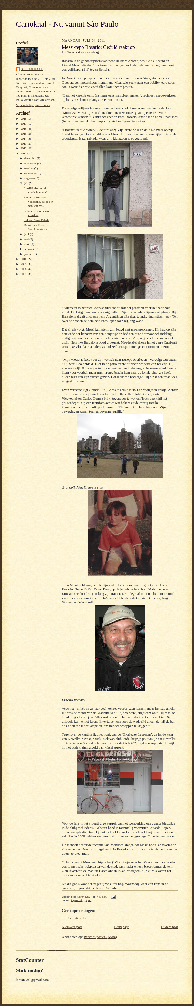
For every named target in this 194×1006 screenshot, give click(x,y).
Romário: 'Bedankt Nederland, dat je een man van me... (38, 201)
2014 (24, 138)
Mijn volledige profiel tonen (33, 105)
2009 (24, 264)
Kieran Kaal (32, 69)
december (30, 158)
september (31, 173)
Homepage (121, 927)
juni (27, 234)
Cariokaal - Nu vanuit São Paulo (67, 24)
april (27, 244)
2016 (24, 128)
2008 (24, 268)
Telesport (73, 52)
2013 (24, 143)
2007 (24, 274)
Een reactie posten (76, 917)
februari (29, 248)
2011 (24, 153)
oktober (29, 168)
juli (26, 183)
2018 (24, 118)
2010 (24, 258)
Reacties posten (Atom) (100, 937)
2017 (24, 123)
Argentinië (76, 900)
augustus (30, 178)
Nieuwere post (72, 927)
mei (27, 239)
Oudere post (169, 927)
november (30, 163)
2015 (24, 133)
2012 (24, 148)
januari (29, 254)
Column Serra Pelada (36, 220)
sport (88, 900)
